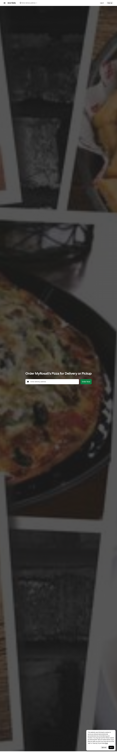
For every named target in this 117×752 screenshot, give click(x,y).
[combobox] (54, 382)
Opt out (104, 747)
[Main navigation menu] (4, 3)
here (106, 743)
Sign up (109, 3)
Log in (102, 3)
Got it (111, 747)
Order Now (86, 382)
